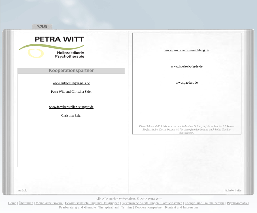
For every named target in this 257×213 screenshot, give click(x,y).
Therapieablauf (108, 207)
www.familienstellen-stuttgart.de (71, 107)
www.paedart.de (187, 83)
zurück (22, 190)
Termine (126, 207)
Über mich (26, 203)
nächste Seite (232, 190)
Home (12, 203)
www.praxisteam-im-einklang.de (186, 50)
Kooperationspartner (149, 207)
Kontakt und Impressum (181, 207)
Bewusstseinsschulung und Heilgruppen (92, 203)
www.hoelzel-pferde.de (187, 66)
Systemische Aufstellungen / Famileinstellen (152, 203)
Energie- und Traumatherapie (204, 203)
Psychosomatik (237, 203)
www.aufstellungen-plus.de (71, 83)
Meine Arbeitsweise (49, 203)
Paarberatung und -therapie (77, 207)
